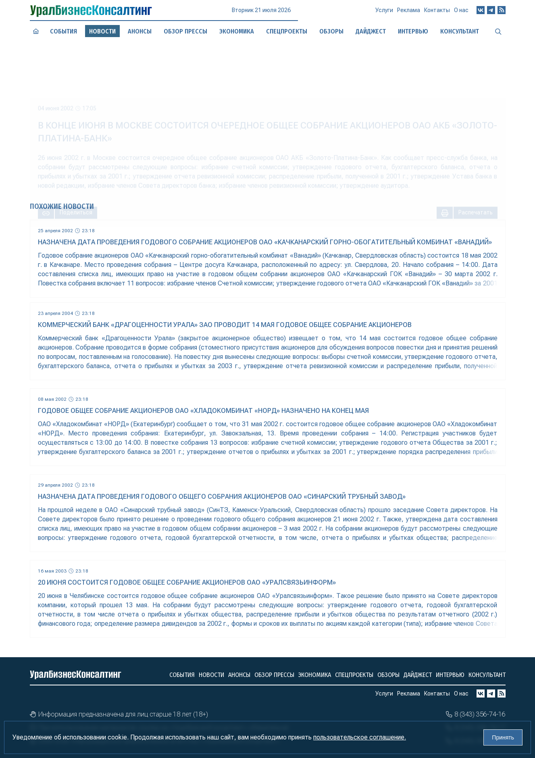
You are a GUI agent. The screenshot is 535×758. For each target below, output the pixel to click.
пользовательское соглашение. (359, 737)
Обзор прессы (185, 31)
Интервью (450, 675)
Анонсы (139, 31)
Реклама (408, 13)
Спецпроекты (354, 675)
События (63, 31)
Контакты (437, 12)
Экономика (314, 675)
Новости (211, 675)
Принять (503, 737)
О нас (461, 11)
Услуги (384, 13)
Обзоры (388, 675)
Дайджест (418, 675)
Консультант (487, 675)
